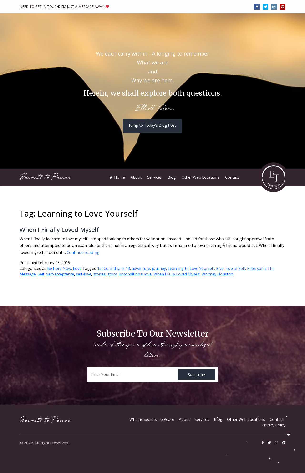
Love (77, 268)
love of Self (235, 268)
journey (159, 268)
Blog (218, 419)
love (220, 268)
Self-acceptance (60, 274)
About (184, 419)
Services (202, 419)
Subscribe (196, 374)
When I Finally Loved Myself (59, 229)
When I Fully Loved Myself (176, 274)
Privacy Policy (273, 425)
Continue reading (83, 252)
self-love (83, 274)
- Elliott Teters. (153, 108)
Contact (277, 419)
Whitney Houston (217, 274)
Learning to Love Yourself (191, 268)
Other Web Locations (246, 419)
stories (99, 274)
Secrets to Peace (45, 177)
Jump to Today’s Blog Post (152, 125)
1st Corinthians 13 (113, 268)
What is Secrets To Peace (151, 419)
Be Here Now (59, 268)
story (112, 274)
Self (41, 274)
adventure (141, 268)
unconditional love (135, 274)
